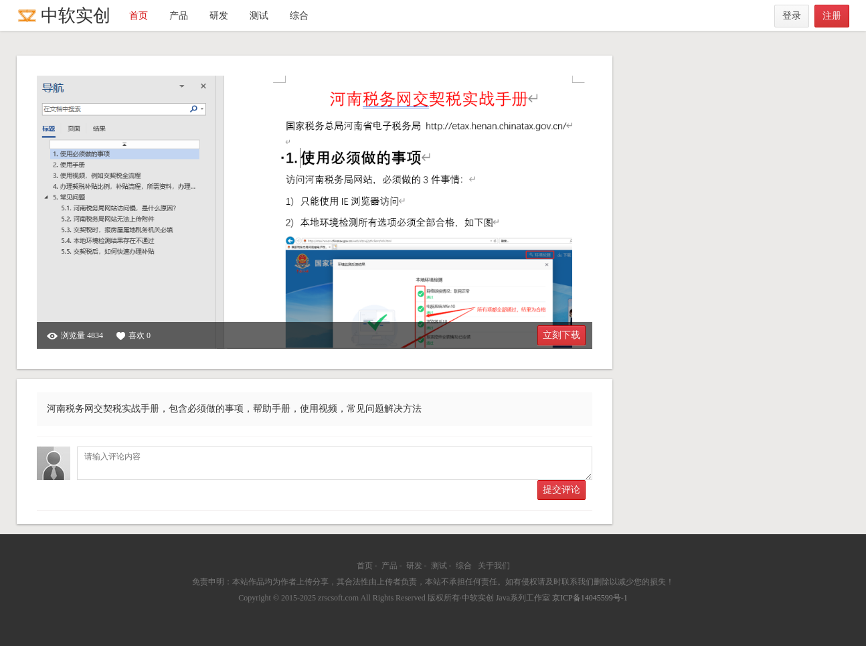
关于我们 (494, 565)
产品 (178, 16)
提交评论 (561, 490)
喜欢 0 (133, 336)
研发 (218, 16)
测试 (259, 16)
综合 (299, 16)
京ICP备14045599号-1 (590, 597)
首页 (138, 16)
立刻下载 (561, 335)
